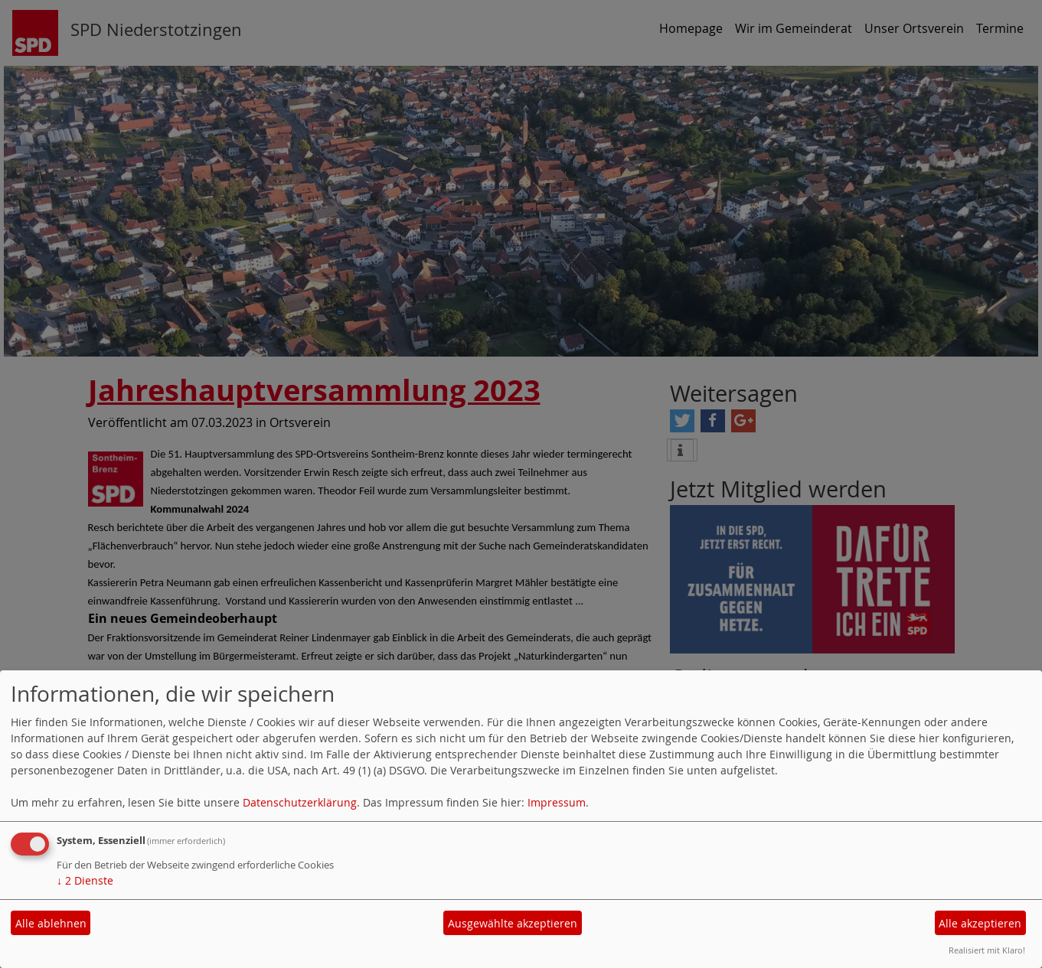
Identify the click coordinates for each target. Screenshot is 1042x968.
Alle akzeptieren (980, 923)
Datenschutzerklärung (300, 802)
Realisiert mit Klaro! (987, 950)
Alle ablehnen (51, 923)
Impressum (557, 802)
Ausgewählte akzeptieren (512, 923)
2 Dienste (85, 880)
